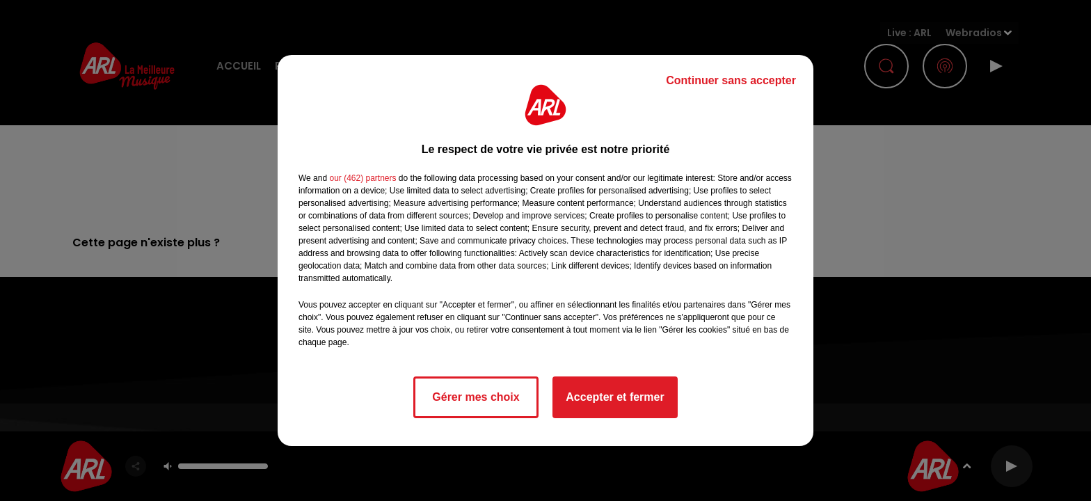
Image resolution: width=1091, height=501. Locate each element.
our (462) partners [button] (362, 178)
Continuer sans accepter (731, 80)
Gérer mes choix (475, 397)
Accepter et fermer (615, 397)
